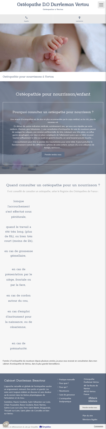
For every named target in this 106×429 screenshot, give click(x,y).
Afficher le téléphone (92, 399)
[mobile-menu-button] (101, 4)
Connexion (98, 426)
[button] (5, 424)
